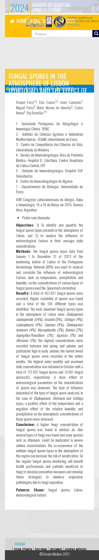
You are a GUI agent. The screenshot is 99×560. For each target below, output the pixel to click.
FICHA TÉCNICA (23, 549)
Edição (48, 88)
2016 (33, 88)
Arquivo (17, 88)
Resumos (66, 88)
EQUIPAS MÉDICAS (75, 549)
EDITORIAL (41, 549)
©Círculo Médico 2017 (54, 554)
